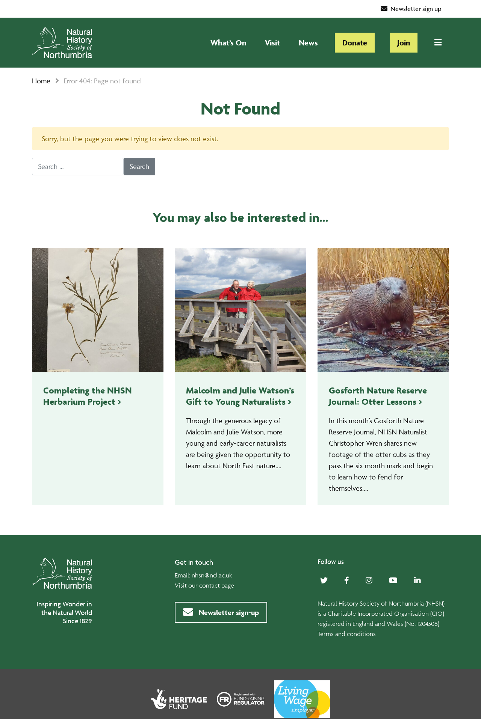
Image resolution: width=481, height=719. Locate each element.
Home (41, 80)
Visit (272, 42)
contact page (216, 585)
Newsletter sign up (411, 8)
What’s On (228, 42)
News (308, 42)
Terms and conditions (347, 634)
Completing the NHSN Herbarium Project (87, 396)
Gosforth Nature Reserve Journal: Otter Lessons (378, 396)
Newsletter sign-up (221, 612)
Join (403, 42)
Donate (354, 42)
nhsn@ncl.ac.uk (212, 575)
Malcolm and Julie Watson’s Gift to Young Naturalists (240, 396)
